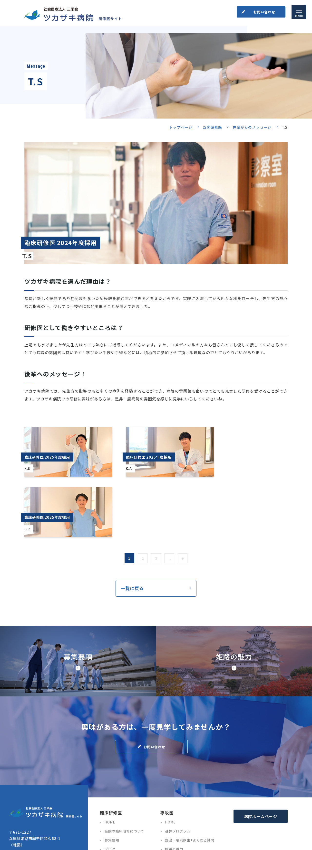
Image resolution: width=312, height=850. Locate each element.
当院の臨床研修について (124, 771)
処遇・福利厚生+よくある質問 (189, 780)
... (169, 498)
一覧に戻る (132, 529)
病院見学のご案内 (119, 798)
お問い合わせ (264, 11)
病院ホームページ (260, 757)
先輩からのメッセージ (252, 127)
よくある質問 (115, 816)
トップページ (180, 127)
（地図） (17, 785)
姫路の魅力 (174, 789)
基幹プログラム (177, 771)
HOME (110, 762)
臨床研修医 (212, 127)
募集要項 (112, 780)
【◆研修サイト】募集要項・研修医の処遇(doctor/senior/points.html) (78, 601)
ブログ (110, 789)
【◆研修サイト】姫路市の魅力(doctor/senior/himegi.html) (234, 601)
